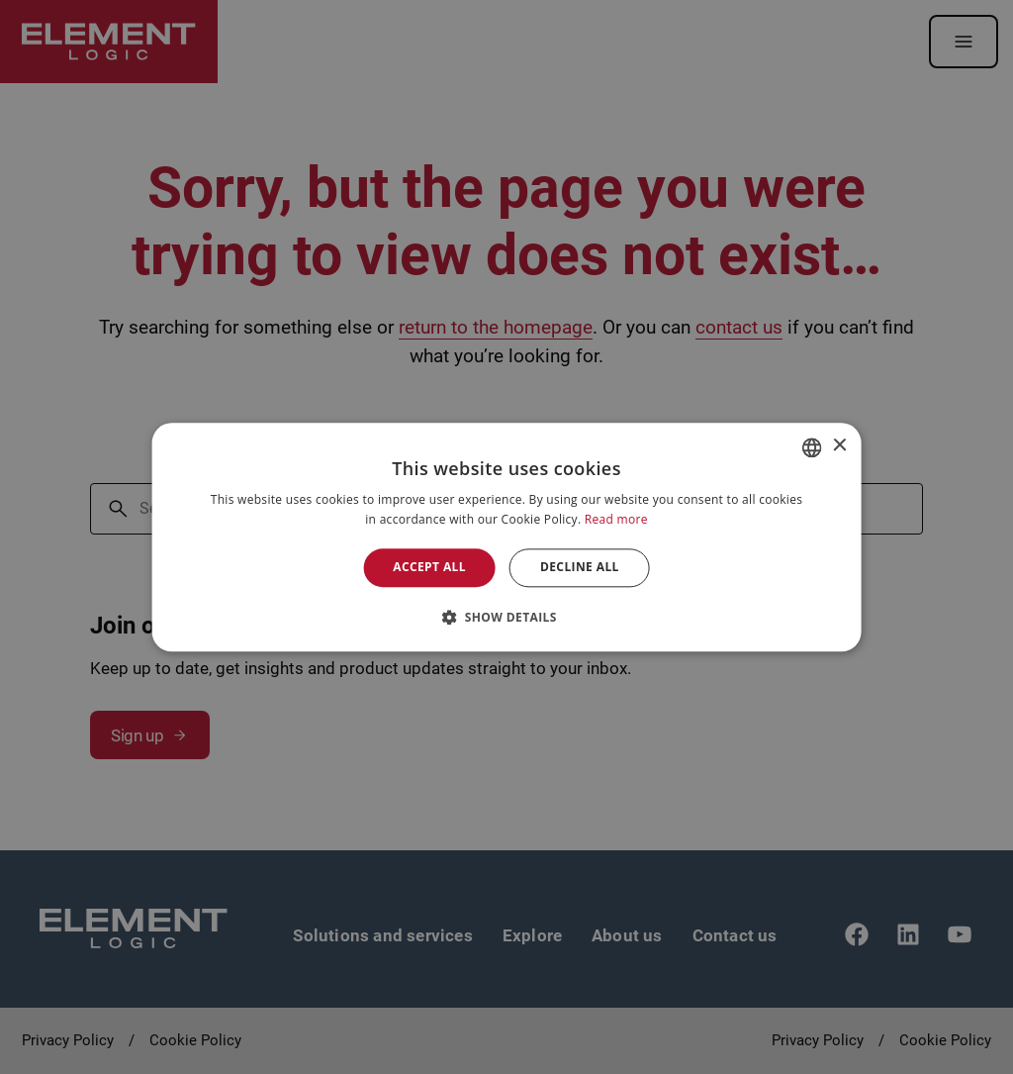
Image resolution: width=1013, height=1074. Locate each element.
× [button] (838, 446)
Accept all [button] (429, 567)
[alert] (506, 537)
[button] (506, 617)
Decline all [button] (579, 567)
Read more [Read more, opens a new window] (616, 519)
